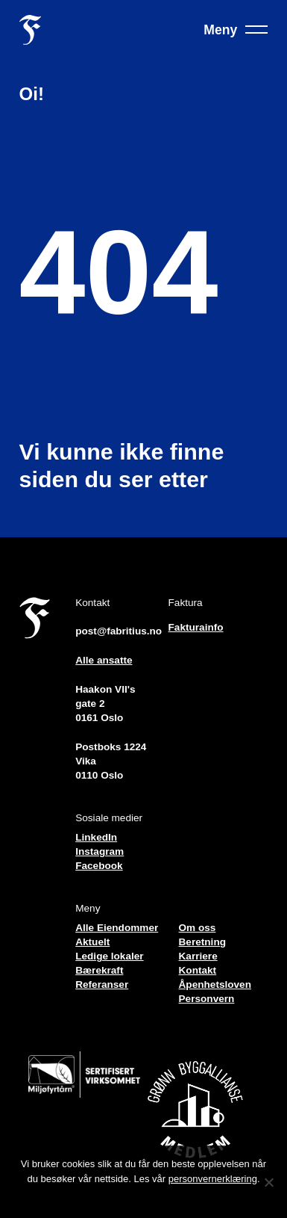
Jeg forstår (143, 1198)
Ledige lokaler (109, 956)
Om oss (197, 927)
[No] (268, 1182)
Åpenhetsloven (215, 984)
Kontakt (198, 970)
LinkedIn (96, 837)
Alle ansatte (103, 660)
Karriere (198, 956)
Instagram (99, 851)
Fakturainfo (196, 627)
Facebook (98, 865)
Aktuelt (92, 941)
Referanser (101, 984)
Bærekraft (99, 970)
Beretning (202, 941)
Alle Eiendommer (116, 927)
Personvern (207, 998)
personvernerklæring (212, 1178)
